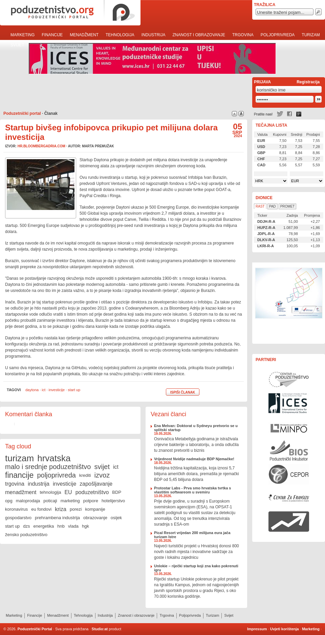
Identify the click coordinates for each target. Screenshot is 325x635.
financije (19, 475)
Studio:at (100, 629)
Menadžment (84, 35)
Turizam (311, 35)
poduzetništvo (92, 492)
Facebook (289, 114)
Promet (287, 206)
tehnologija (50, 492)
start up (74, 390)
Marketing (22, 35)
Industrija (154, 35)
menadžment (21, 492)
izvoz (102, 475)
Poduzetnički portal (22, 113)
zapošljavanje (96, 484)
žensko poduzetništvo (26, 534)
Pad (272, 206)
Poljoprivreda (278, 35)
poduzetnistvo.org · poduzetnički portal (70, 12)
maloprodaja (28, 500)
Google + (299, 114)
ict (43, 390)
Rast (260, 206)
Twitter (280, 114)
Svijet (17, 45)
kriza (60, 509)
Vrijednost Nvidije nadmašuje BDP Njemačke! (194, 459)
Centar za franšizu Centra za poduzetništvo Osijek (288, 498)
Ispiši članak (182, 392)
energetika (44, 526)
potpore (90, 500)
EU (68, 492)
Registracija (308, 82)
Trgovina (243, 35)
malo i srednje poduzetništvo (48, 466)
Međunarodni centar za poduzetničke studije (288, 403)
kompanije (95, 509)
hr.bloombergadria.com (41, 146)
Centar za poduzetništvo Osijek (288, 379)
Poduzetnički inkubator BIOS (288, 450)
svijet (102, 466)
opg (9, 500)
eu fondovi (41, 509)
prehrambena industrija (57, 517)
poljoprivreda (56, 475)
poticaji (50, 500)
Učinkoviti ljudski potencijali (289, 303)
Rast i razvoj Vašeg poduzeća (288, 521)
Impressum (257, 629)
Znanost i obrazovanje (198, 35)
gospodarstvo (18, 517)
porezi (76, 509)
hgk (85, 526)
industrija (38, 484)
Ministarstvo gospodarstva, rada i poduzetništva (288, 427)
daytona (32, 390)
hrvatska (53, 458)
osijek (116, 517)
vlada (73, 526)
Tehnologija (120, 35)
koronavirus (16, 509)
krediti (85, 475)
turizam (19, 458)
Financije (52, 35)
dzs (26, 526)
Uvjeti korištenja (284, 629)
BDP (116, 492)
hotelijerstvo (113, 500)
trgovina (14, 484)
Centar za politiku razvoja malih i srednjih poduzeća (288, 474)
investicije (57, 390)
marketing (70, 500)
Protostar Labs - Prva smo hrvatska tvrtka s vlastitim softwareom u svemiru (192, 490)
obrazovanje (95, 517)
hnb (61, 526)
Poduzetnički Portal (35, 629)
